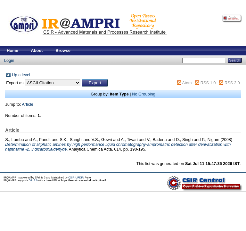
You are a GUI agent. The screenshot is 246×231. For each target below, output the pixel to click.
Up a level (21, 74)
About (37, 50)
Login (9, 60)
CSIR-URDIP (75, 177)
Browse (63, 50)
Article (27, 104)
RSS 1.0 (208, 82)
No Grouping (143, 94)
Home (12, 50)
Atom (187, 82)
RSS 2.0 (232, 82)
